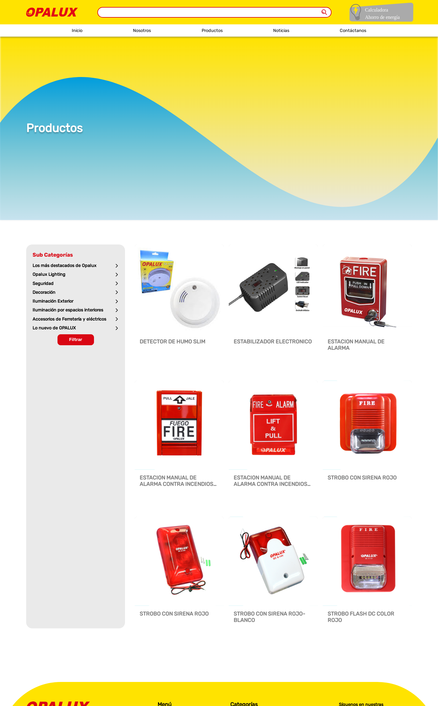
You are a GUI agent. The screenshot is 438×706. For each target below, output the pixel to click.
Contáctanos (353, 30)
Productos (212, 30)
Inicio (77, 30)
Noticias (281, 30)
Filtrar (75, 339)
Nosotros (142, 30)
